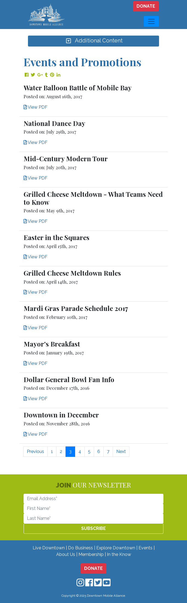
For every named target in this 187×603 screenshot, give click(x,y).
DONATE (146, 6)
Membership (91, 554)
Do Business (80, 547)
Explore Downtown (115, 547)
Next (121, 451)
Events (145, 547)
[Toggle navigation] (151, 21)
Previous (35, 451)
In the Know (119, 554)
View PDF (35, 107)
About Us (65, 554)
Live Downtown (49, 547)
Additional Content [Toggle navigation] (93, 41)
